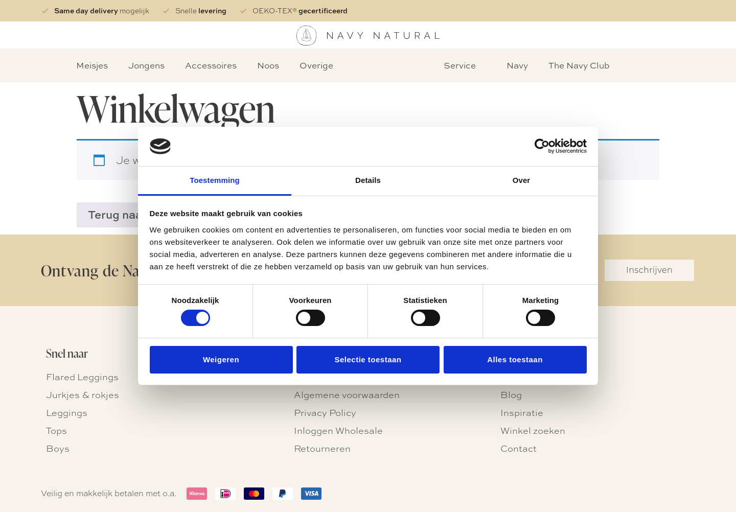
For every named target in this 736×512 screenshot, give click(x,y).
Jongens (146, 65)
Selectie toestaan (367, 359)
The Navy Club (579, 65)
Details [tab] (368, 180)
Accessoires (211, 65)
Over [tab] (522, 180)
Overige (316, 65)
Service (460, 65)
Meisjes (92, 65)
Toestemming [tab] (215, 180)
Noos (268, 65)
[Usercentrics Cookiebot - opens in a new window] (542, 146)
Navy (517, 65)
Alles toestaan (515, 359)
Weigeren (221, 359)
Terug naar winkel (136, 214)
